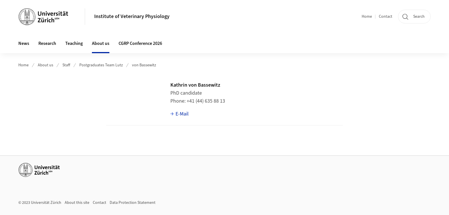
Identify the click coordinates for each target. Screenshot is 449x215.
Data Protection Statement (132, 203)
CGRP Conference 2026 (140, 43)
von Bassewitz (144, 65)
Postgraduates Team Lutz (101, 65)
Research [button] (47, 43)
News (23, 43)
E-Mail (182, 114)
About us (45, 65)
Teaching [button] (74, 43)
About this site (77, 203)
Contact (385, 16)
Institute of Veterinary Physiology (132, 16)
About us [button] (100, 43)
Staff (66, 65)
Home (367, 16)
